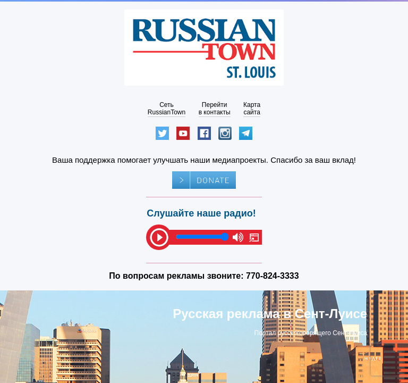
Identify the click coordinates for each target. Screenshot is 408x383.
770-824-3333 (272, 275)
